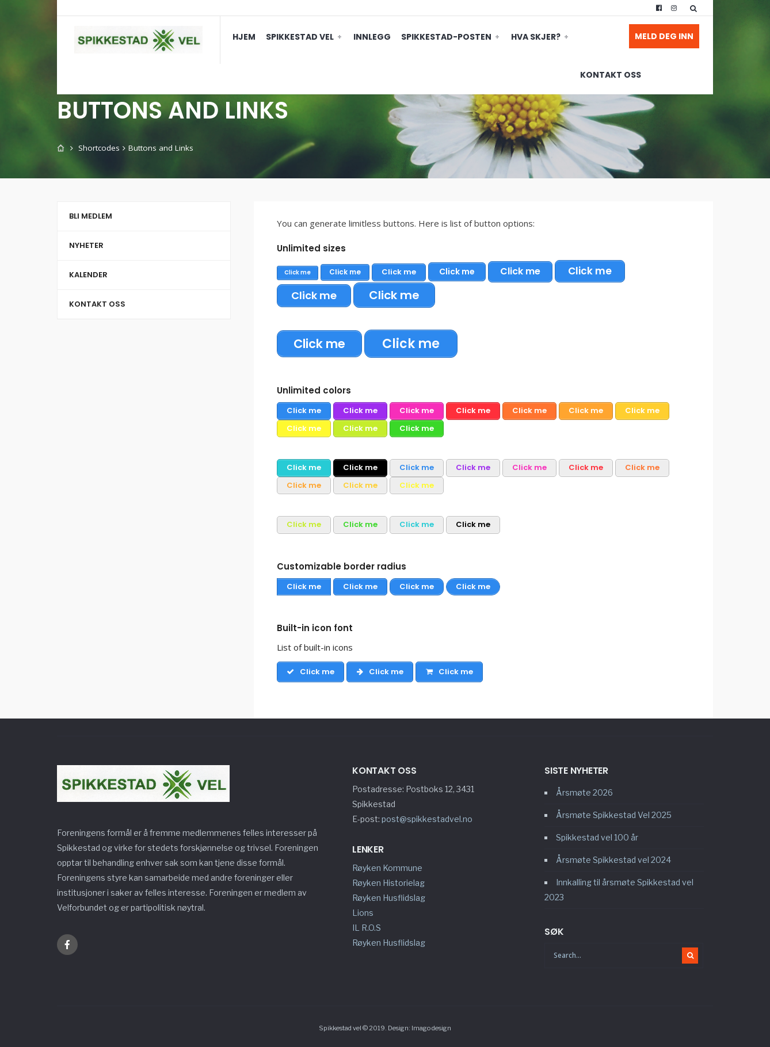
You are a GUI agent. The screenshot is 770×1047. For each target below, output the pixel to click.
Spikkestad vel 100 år (597, 834)
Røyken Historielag (388, 880)
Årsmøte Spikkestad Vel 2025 (614, 812)
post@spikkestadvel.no (427, 816)
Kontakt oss (562, 37)
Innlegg (323, 37)
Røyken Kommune (387, 865)
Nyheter (86, 245)
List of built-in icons (315, 644)
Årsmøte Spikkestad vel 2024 (613, 857)
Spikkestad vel (251, 37)
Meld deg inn (664, 36)
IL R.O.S (366, 925)
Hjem (195, 37)
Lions (362, 910)
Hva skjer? (487, 37)
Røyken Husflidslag (388, 895)
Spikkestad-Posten (398, 37)
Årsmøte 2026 (584, 789)
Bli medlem (90, 216)
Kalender (88, 274)
